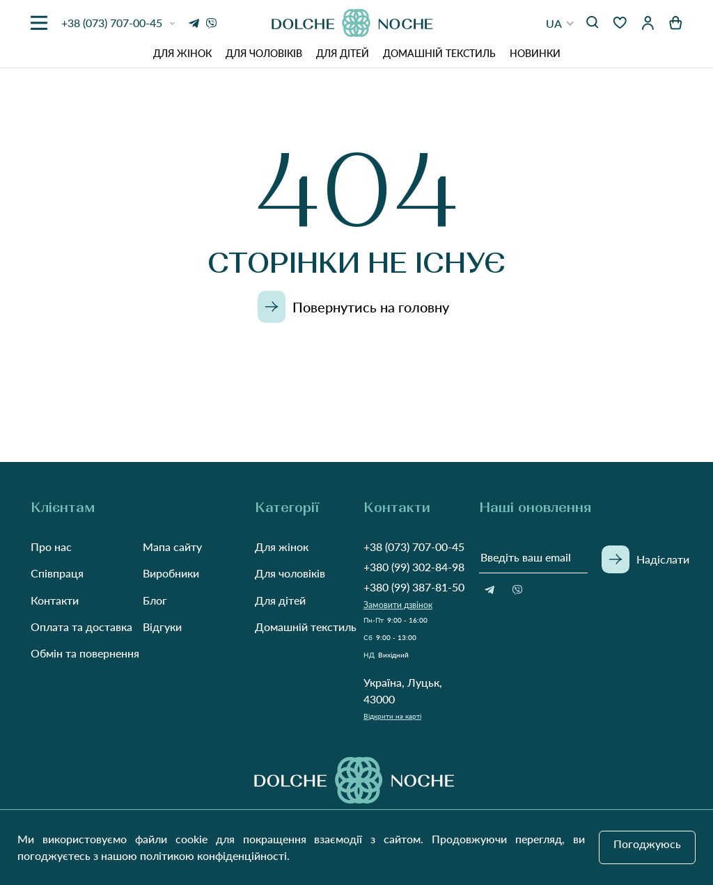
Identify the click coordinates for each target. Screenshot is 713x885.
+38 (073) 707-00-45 (413, 546)
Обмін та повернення (85, 653)
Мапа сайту (172, 546)
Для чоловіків (264, 53)
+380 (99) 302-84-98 (413, 566)
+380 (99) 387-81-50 (413, 586)
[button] (560, 23)
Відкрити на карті (392, 716)
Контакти (55, 600)
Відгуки (162, 626)
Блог (155, 600)
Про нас (51, 546)
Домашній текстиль (439, 53)
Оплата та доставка (81, 626)
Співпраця (57, 573)
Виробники (171, 573)
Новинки (535, 53)
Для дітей (342, 53)
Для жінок (182, 53)
